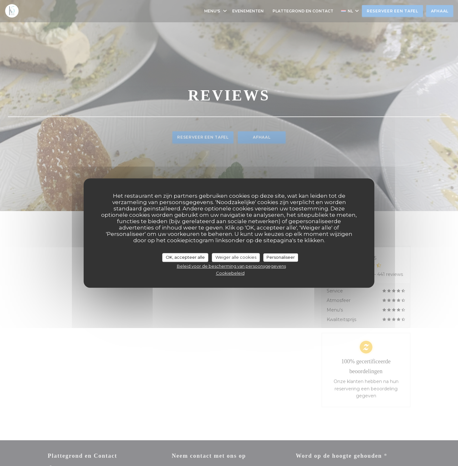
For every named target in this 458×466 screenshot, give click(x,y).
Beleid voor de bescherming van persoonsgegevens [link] (231, 266)
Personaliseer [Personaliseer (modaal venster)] (281, 257)
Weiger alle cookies (235, 257)
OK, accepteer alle (185, 257)
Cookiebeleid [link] (230, 273)
